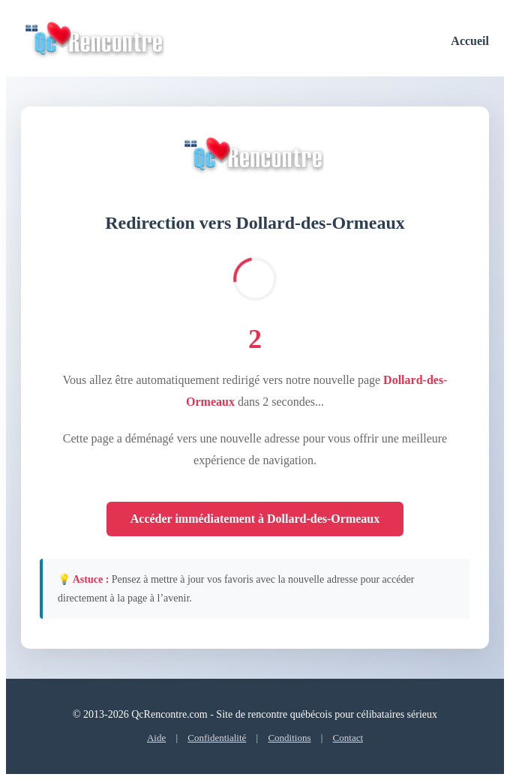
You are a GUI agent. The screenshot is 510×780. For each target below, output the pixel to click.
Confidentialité (217, 737)
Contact (348, 737)
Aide (156, 737)
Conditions (289, 737)
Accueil (470, 40)
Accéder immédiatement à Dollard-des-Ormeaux (255, 518)
